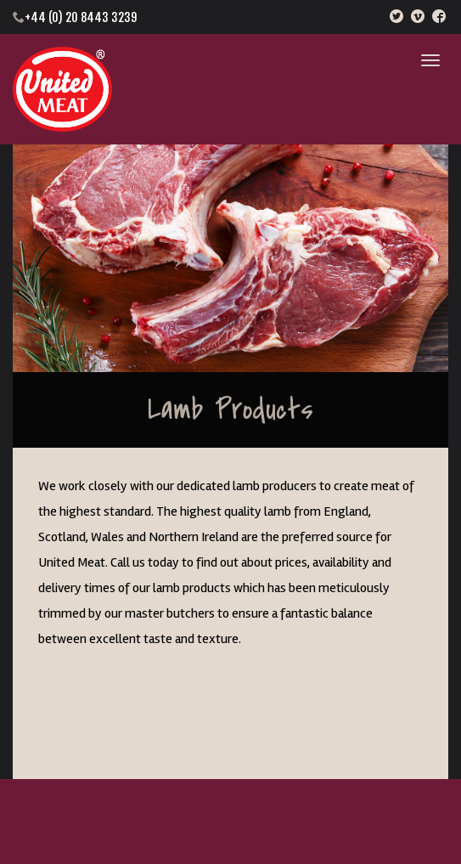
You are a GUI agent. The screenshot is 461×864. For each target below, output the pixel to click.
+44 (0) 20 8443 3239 (81, 17)
